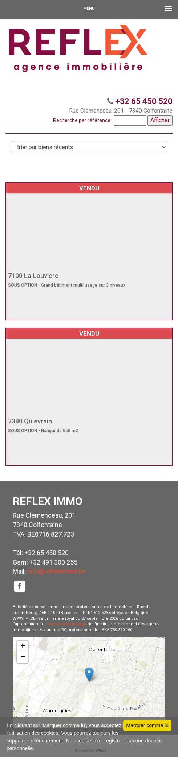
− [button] (22, 657)
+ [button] (22, 646)
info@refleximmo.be (56, 571)
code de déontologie (65, 624)
